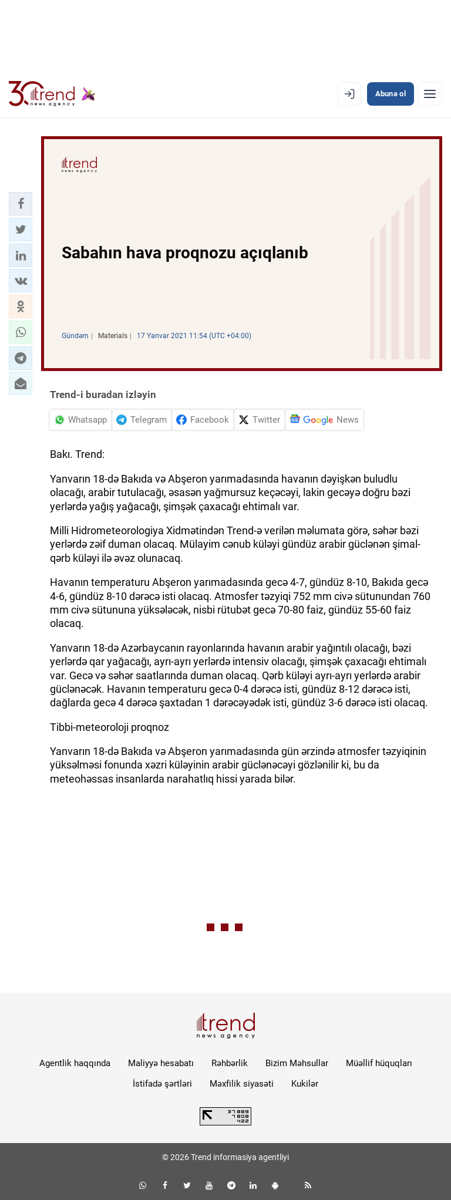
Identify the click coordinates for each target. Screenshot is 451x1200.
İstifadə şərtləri (162, 1083)
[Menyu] (430, 94)
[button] (20, 203)
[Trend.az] (52, 94)
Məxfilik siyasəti (242, 1083)
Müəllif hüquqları (379, 1063)
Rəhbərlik (229, 1063)
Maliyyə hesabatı (161, 1063)
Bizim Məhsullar (296, 1063)
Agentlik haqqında (74, 1063)
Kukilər (304, 1083)
